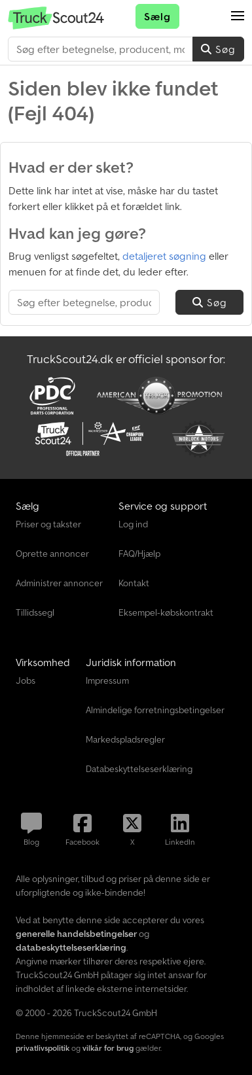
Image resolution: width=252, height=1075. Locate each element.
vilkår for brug (108, 1048)
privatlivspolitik (42, 1048)
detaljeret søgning (164, 255)
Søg (218, 49)
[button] (237, 16)
